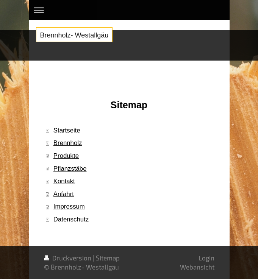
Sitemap (108, 258)
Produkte (66, 155)
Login (206, 258)
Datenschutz (71, 219)
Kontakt (64, 181)
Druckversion (68, 258)
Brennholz (67, 143)
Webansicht (197, 267)
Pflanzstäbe (70, 168)
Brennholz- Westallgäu (74, 35)
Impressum (69, 206)
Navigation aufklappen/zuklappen (129, 10)
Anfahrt (63, 194)
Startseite (66, 130)
